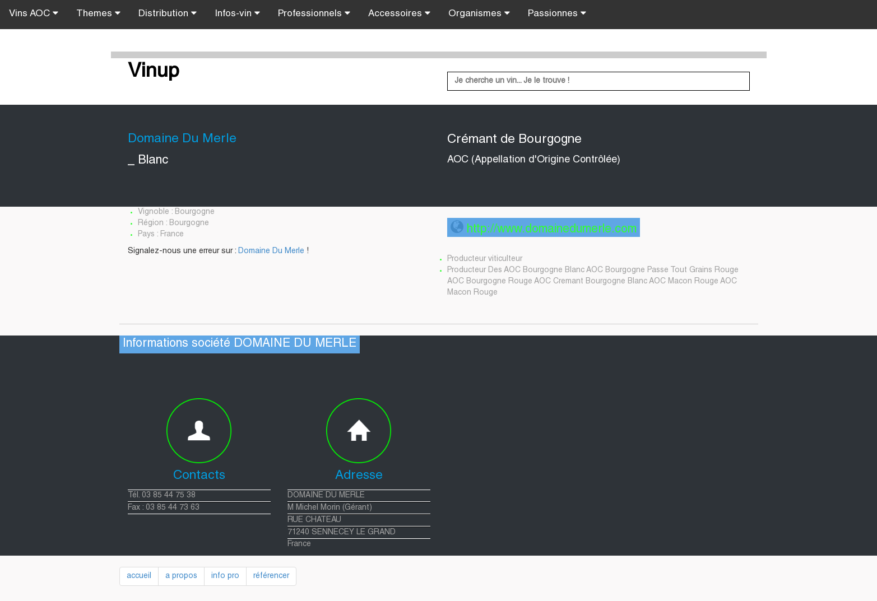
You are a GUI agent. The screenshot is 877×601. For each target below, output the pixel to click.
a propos (181, 576)
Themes (98, 13)
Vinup (153, 72)
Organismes (479, 13)
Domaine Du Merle (271, 251)
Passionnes (557, 13)
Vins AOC (33, 13)
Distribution (167, 13)
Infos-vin (237, 13)
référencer (271, 576)
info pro (225, 576)
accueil (139, 576)
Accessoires (399, 13)
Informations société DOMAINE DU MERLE (239, 344)
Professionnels (314, 13)
